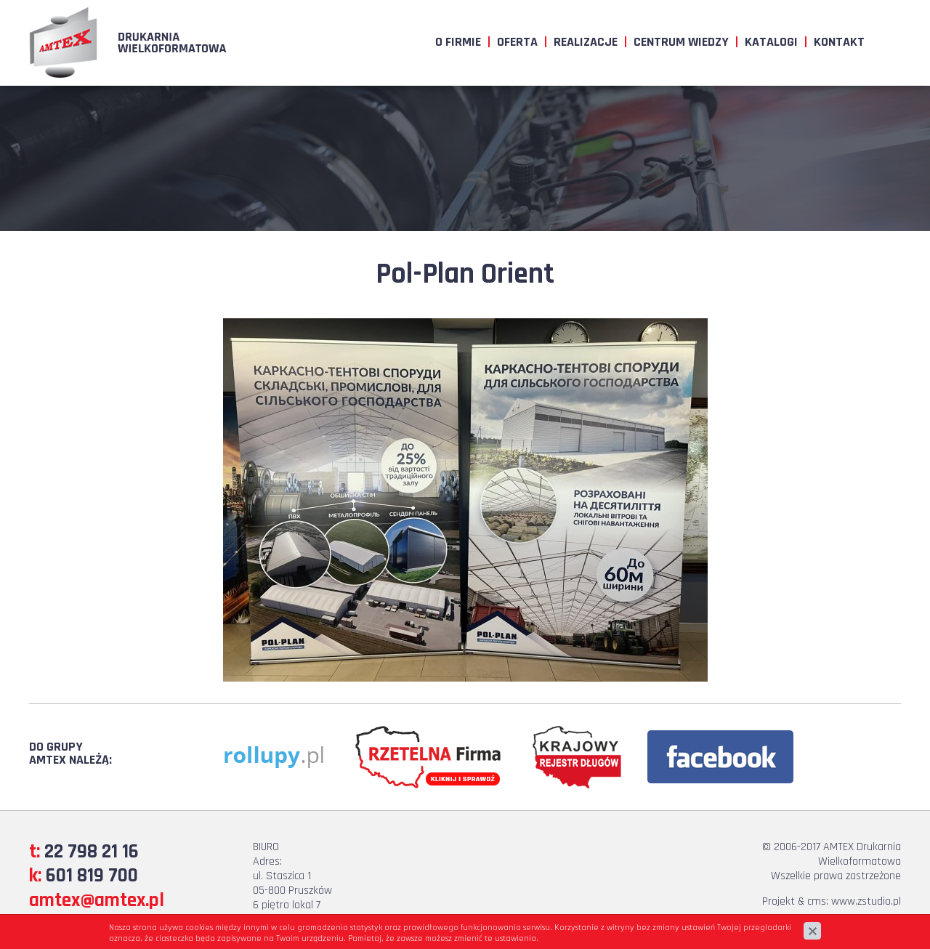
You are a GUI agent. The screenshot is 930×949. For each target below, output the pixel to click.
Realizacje (586, 41)
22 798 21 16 (91, 851)
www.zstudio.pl (866, 901)
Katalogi (771, 41)
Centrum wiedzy (681, 41)
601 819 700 (92, 875)
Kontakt (839, 41)
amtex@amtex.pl (96, 900)
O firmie (458, 41)
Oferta (517, 41)
